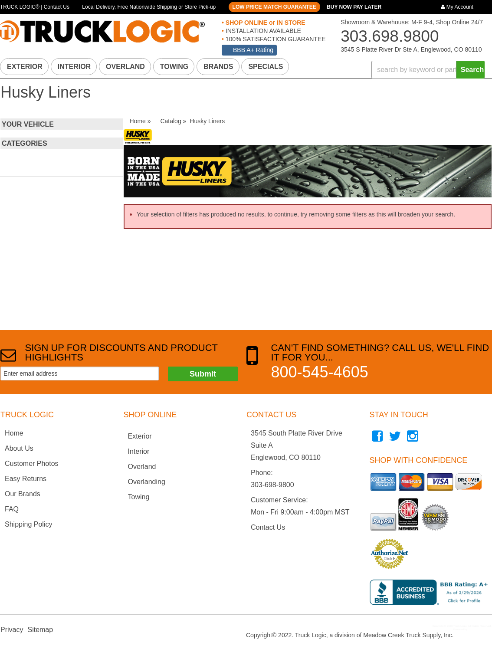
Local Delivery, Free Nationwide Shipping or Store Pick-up (149, 7)
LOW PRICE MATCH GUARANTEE (274, 7)
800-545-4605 (319, 372)
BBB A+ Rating (253, 49)
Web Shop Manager (479, 629)
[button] (428, 70)
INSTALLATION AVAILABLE (262, 30)
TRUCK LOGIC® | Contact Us (34, 7)
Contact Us (268, 527)
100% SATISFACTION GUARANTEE (275, 39)
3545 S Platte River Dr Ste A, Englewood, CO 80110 (411, 49)
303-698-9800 (272, 484)
